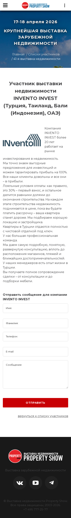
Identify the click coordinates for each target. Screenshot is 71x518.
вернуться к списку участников (43, 416)
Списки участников (44, 54)
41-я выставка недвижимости (36, 59)
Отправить (35, 402)
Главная (18, 54)
